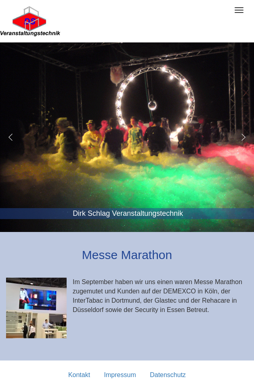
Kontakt (79, 374)
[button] (10, 137)
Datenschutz (168, 374)
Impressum (120, 374)
